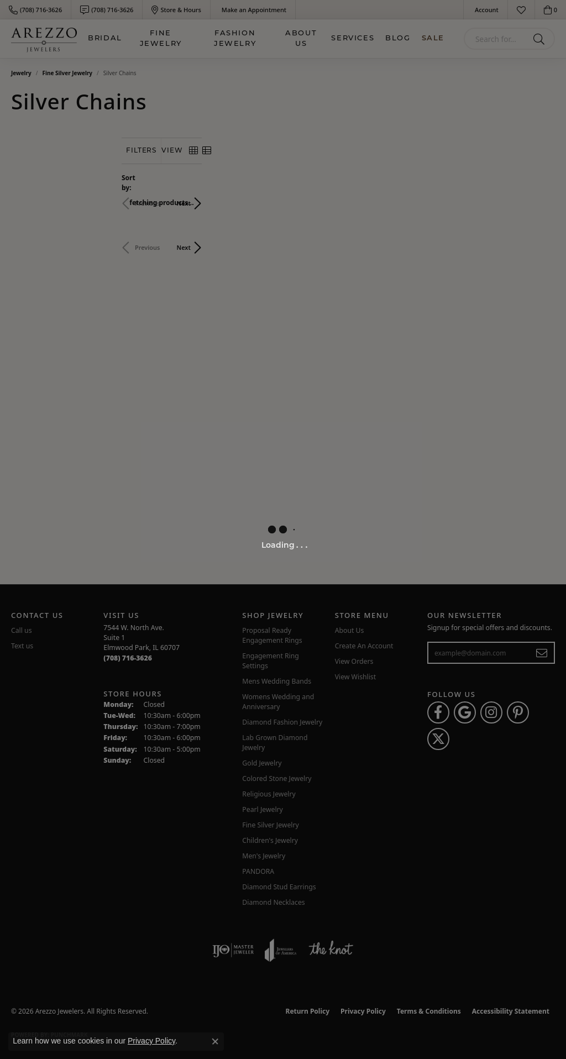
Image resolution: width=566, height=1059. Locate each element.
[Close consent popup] (215, 1041)
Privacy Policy (151, 1040)
